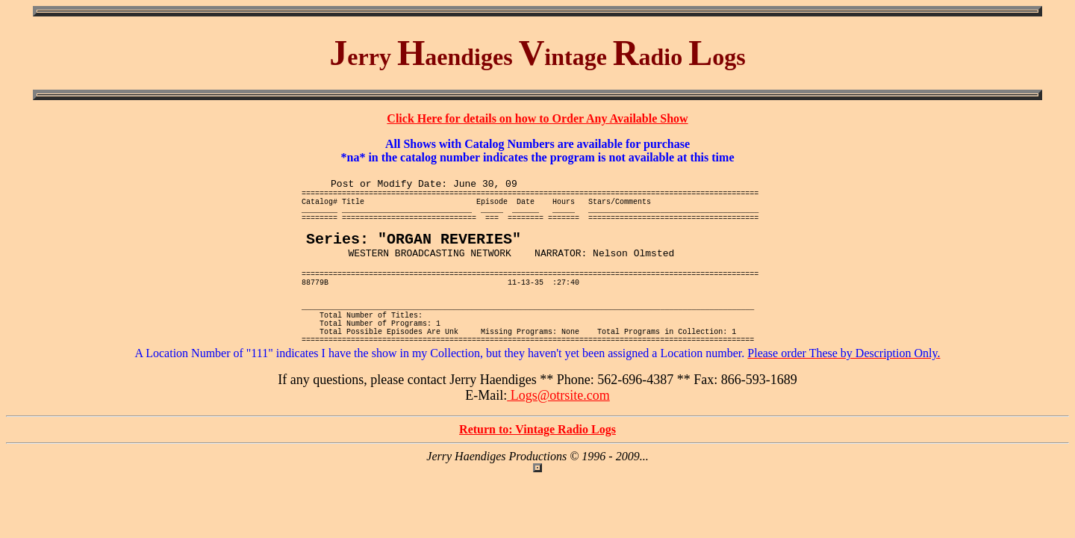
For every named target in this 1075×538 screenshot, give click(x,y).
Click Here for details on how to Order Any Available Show (537, 118)
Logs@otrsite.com (558, 436)
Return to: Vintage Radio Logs (537, 470)
